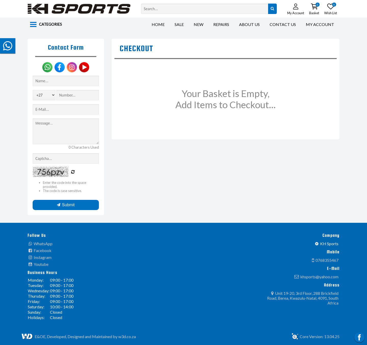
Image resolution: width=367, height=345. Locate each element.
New (198, 24)
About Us (249, 24)
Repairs (221, 24)
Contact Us (283, 24)
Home (158, 24)
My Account (320, 24)
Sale (179, 24)
